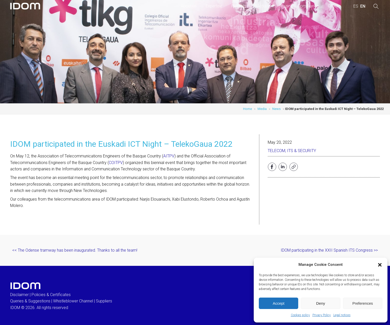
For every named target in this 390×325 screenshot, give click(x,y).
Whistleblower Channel (73, 301)
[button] (379, 264)
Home (247, 109)
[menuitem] (355, 6)
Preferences (362, 303)
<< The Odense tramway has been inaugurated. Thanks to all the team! (74, 250)
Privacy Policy (321, 315)
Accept (278, 303)
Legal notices (342, 315)
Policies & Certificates (51, 294)
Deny (320, 303)
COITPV (116, 162)
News (276, 109)
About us (189, 6)
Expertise (214, 6)
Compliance (308, 6)
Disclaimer (19, 294)
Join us (282, 6)
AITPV (168, 156)
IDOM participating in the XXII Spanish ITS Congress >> (329, 250)
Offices (334, 6)
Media (261, 6)
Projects (238, 6)
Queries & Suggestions (30, 301)
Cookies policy (300, 315)
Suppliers (104, 301)
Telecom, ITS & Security (292, 150)
